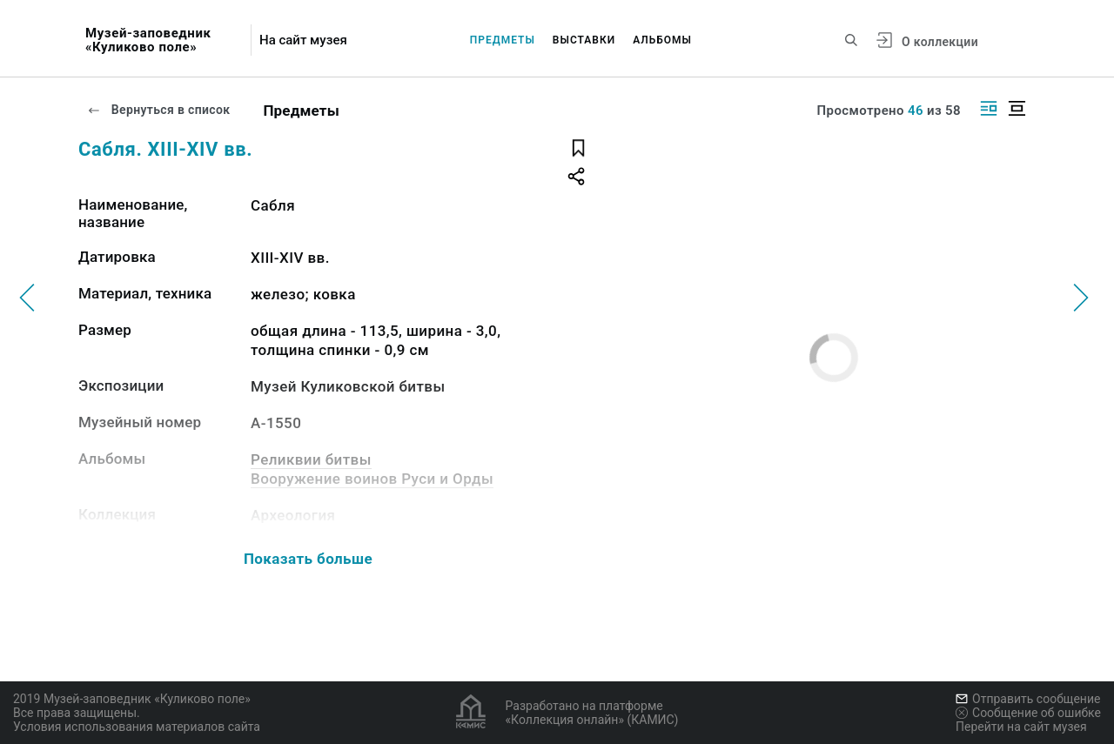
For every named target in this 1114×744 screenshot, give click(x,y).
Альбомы (662, 40)
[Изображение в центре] (1016, 108)
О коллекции (940, 42)
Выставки (584, 40)
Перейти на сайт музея (1021, 727)
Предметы (502, 40)
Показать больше (308, 558)
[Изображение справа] (989, 108)
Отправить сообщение (1028, 699)
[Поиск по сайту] (851, 40)
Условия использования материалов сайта (136, 727)
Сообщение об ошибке (1028, 713)
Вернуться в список (158, 110)
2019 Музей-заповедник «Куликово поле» (132, 699)
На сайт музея (303, 40)
